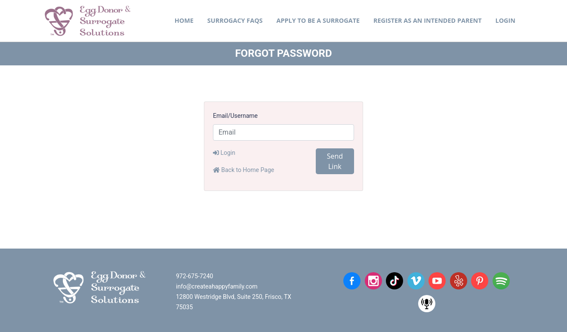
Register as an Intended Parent (427, 20)
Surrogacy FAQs (235, 20)
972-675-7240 (194, 276)
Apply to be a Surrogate (318, 20)
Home (184, 20)
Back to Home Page (243, 169)
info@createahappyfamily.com (217, 286)
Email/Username (235, 115)
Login (505, 20)
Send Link (335, 161)
